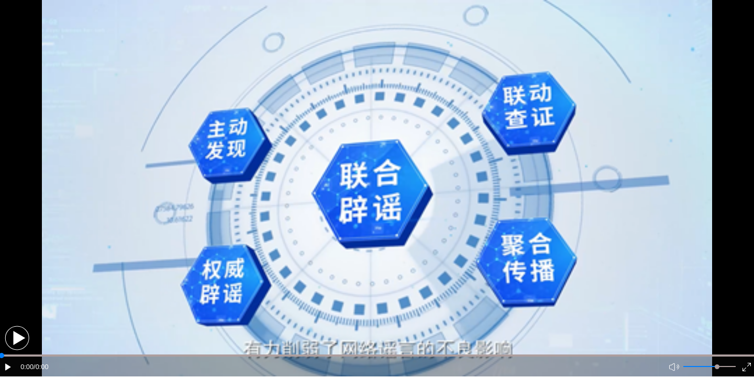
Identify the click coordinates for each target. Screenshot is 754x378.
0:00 (27, 367)
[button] (17, 338)
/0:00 (41, 367)
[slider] (717, 366)
